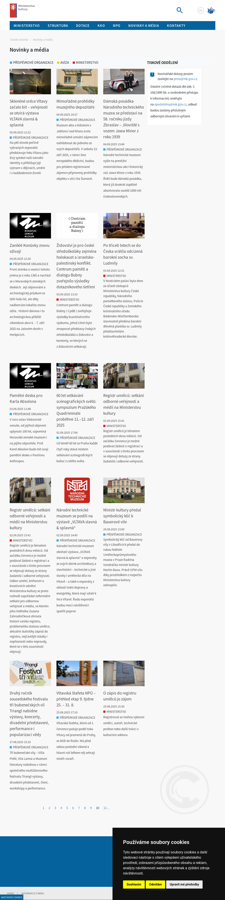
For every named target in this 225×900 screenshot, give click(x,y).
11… (106, 808)
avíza (63, 62)
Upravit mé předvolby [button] (184, 884)
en (200, 10)
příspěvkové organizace (31, 62)
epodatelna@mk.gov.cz (170, 104)
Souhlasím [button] (134, 884)
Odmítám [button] (155, 884)
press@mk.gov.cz (185, 79)
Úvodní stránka (19, 40)
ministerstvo (85, 62)
